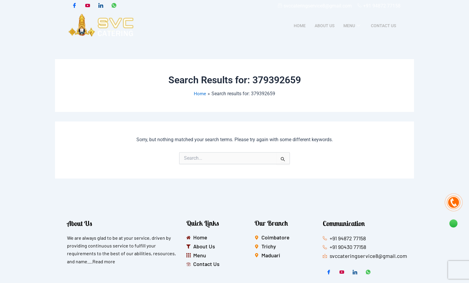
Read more (103, 261)
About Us (324, 26)
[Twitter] (87, 5)
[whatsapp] (113, 5)
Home (300, 26)
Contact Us (383, 26)
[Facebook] (74, 5)
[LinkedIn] (100, 5)
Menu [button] (351, 26)
